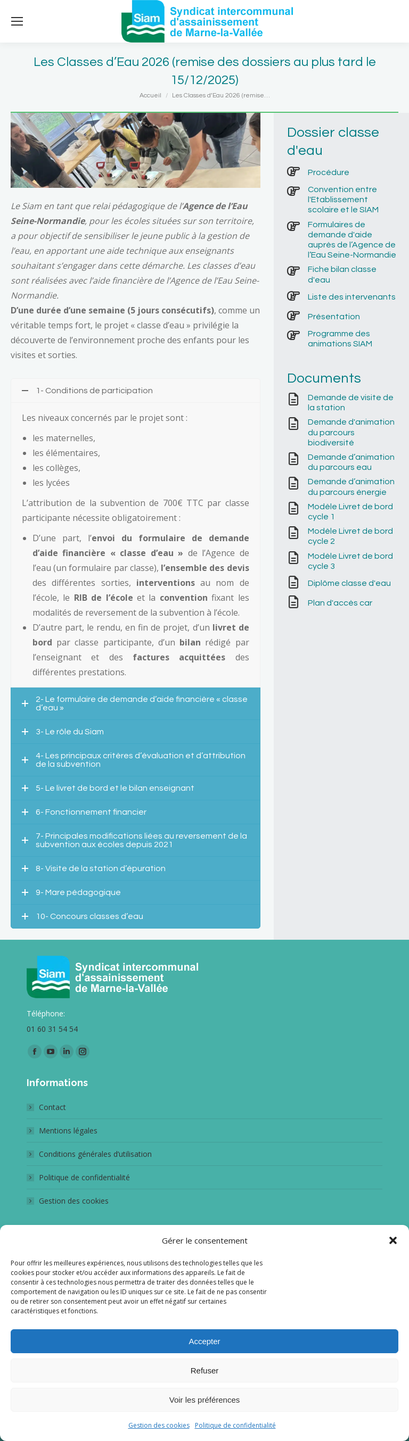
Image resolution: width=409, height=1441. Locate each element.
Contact (52, 1107)
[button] (393, 1240)
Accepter (204, 1341)
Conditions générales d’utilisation (95, 1154)
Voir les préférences (204, 1399)
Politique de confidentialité (235, 1425)
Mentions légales (68, 1130)
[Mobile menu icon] (17, 21)
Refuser (205, 1370)
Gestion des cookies (159, 1425)
